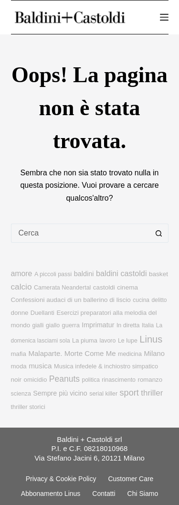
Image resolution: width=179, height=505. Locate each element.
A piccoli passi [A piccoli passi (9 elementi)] (53, 274)
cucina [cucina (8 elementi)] (141, 300)
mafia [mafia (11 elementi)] (18, 353)
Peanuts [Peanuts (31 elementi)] (64, 379)
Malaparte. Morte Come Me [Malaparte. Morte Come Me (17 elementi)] (72, 353)
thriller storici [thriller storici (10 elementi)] (28, 406)
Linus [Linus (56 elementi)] (150, 339)
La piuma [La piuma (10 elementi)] (84, 340)
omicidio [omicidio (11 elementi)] (35, 379)
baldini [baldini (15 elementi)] (84, 274)
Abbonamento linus (51, 493)
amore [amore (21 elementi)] (21, 273)
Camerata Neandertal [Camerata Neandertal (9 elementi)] (62, 287)
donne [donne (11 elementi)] (20, 312)
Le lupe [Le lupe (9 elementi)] (127, 340)
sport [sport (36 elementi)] (129, 393)
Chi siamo (142, 493)
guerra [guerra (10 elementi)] (71, 325)
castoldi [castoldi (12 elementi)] (104, 287)
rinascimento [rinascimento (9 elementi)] (119, 379)
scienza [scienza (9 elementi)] (21, 393)
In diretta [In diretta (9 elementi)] (128, 325)
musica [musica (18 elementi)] (40, 366)
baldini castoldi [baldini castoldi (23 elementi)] (121, 273)
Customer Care (130, 479)
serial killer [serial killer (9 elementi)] (103, 393)
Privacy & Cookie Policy (61, 479)
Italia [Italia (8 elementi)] (148, 325)
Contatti (103, 493)
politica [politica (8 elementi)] (90, 379)
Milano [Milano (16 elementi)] (154, 353)
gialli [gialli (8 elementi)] (38, 325)
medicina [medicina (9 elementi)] (130, 354)
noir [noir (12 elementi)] (16, 379)
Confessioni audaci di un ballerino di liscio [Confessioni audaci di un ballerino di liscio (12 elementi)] (71, 299)
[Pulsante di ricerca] (158, 233)
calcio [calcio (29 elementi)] (21, 286)
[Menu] (164, 17)
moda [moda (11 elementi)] (19, 366)
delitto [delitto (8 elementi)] (159, 300)
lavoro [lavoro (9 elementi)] (107, 340)
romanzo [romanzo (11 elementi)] (150, 379)
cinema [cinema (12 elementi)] (127, 287)
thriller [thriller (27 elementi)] (152, 393)
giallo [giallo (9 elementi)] (53, 325)
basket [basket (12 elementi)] (158, 274)
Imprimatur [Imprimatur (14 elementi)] (98, 325)
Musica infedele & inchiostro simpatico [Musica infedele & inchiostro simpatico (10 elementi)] (106, 366)
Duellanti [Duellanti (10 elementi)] (42, 312)
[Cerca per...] (80, 233)
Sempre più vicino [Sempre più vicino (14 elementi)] (60, 393)
